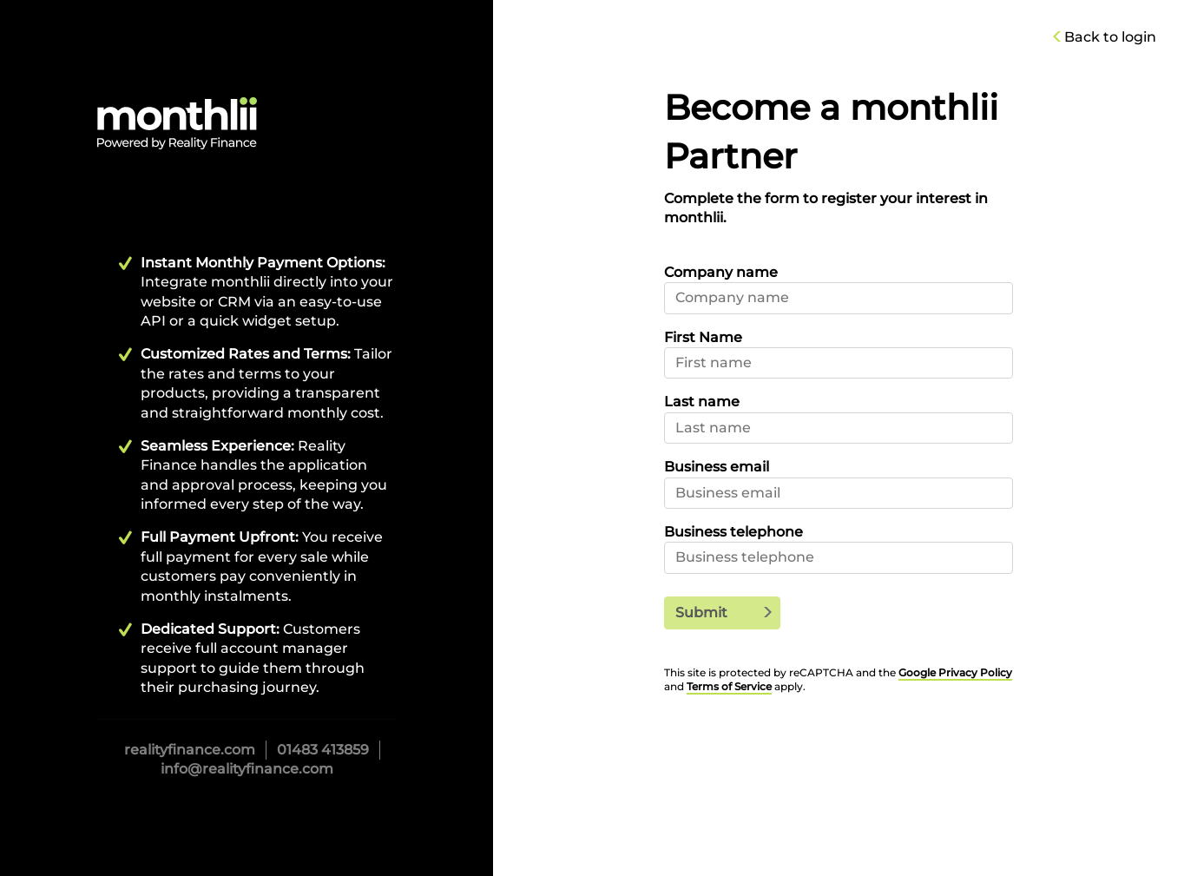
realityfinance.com (189, 749)
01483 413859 (323, 749)
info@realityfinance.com (247, 769)
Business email (716, 466)
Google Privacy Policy (955, 672)
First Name (703, 337)
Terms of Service (729, 686)
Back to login (1108, 37)
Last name (702, 401)
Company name (721, 272)
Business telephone (733, 532)
